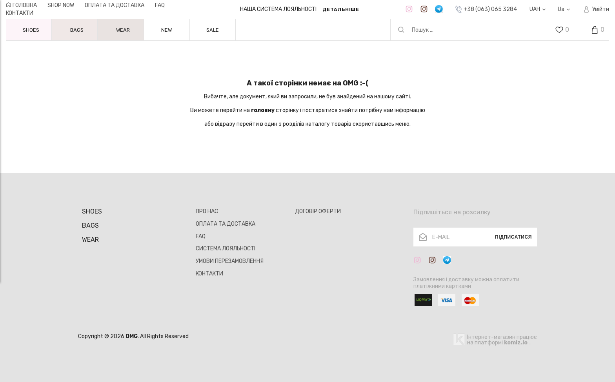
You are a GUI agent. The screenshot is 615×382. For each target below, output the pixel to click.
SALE (212, 30)
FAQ (160, 5)
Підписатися (513, 237)
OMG (132, 336)
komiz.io (516, 342)
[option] (299, 9)
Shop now (60, 5)
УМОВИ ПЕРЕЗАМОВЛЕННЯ (230, 261)
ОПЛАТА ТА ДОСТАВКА (114, 5)
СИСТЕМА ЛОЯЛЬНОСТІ (225, 248)
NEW (166, 30)
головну (263, 110)
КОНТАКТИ (19, 13)
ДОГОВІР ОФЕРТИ (318, 211)
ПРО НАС (207, 211)
